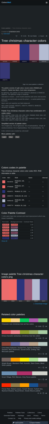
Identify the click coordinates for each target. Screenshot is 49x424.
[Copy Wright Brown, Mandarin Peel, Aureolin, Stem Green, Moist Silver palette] (43, 367)
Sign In (25, 84)
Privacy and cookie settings (32, 418)
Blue (10, 137)
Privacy (36, 415)
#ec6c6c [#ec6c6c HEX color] (3, 181)
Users (29, 415)
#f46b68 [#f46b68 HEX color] (3, 185)
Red (17, 137)
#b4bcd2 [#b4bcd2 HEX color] (3, 199)
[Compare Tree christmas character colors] (46, 36)
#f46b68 (10, 187)
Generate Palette (9, 415)
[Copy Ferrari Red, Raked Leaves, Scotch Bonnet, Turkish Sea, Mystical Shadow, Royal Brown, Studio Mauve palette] (43, 393)
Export (41, 36)
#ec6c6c (10, 182)
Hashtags (21, 415)
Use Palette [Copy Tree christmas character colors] (32, 36)
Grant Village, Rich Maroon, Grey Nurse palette (19, 377)
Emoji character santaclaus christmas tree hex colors (21, 336)
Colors (6, 2)
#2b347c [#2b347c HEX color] (3, 190)
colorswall (6, 33)
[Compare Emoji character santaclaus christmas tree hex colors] (46, 338)
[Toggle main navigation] (46, 2)
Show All (4, 241)
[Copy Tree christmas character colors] (43, 128)
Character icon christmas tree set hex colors (18, 324)
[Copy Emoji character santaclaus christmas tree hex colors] (43, 338)
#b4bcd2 (10, 201)
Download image (40, 304)
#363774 (10, 205)
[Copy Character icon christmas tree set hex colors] (43, 326)
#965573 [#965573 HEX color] (3, 195)
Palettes (10, 412)
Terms (43, 415)
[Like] (16, 36)
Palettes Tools (20, 412)
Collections (31, 412)
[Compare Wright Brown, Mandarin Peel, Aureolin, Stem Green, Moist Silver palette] (46, 367)
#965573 (10, 196)
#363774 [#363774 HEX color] (3, 204)
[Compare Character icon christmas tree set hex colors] (46, 326)
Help (19, 418)
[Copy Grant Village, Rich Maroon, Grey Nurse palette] (43, 379)
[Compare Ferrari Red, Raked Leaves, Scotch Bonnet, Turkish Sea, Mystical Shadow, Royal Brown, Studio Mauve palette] (46, 393)
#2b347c (10, 191)
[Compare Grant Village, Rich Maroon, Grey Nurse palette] (46, 379)
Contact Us (11, 418)
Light (4, 137)
